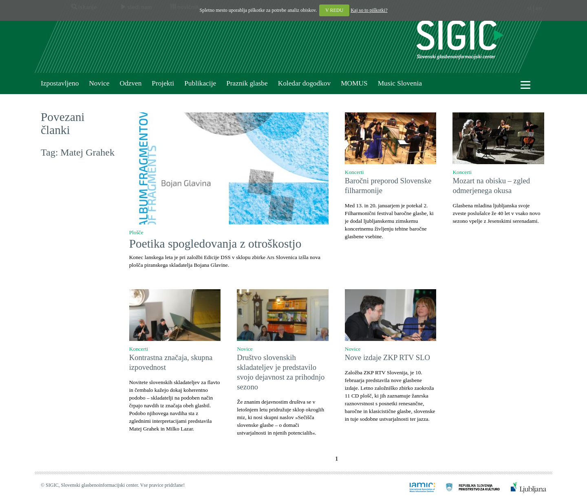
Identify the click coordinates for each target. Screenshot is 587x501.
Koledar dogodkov (304, 83)
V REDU (334, 10)
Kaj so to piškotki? (369, 10)
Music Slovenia (400, 83)
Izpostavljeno (60, 83)
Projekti (163, 83)
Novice (99, 83)
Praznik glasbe (247, 83)
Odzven (130, 83)
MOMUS (354, 83)
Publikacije (200, 83)
